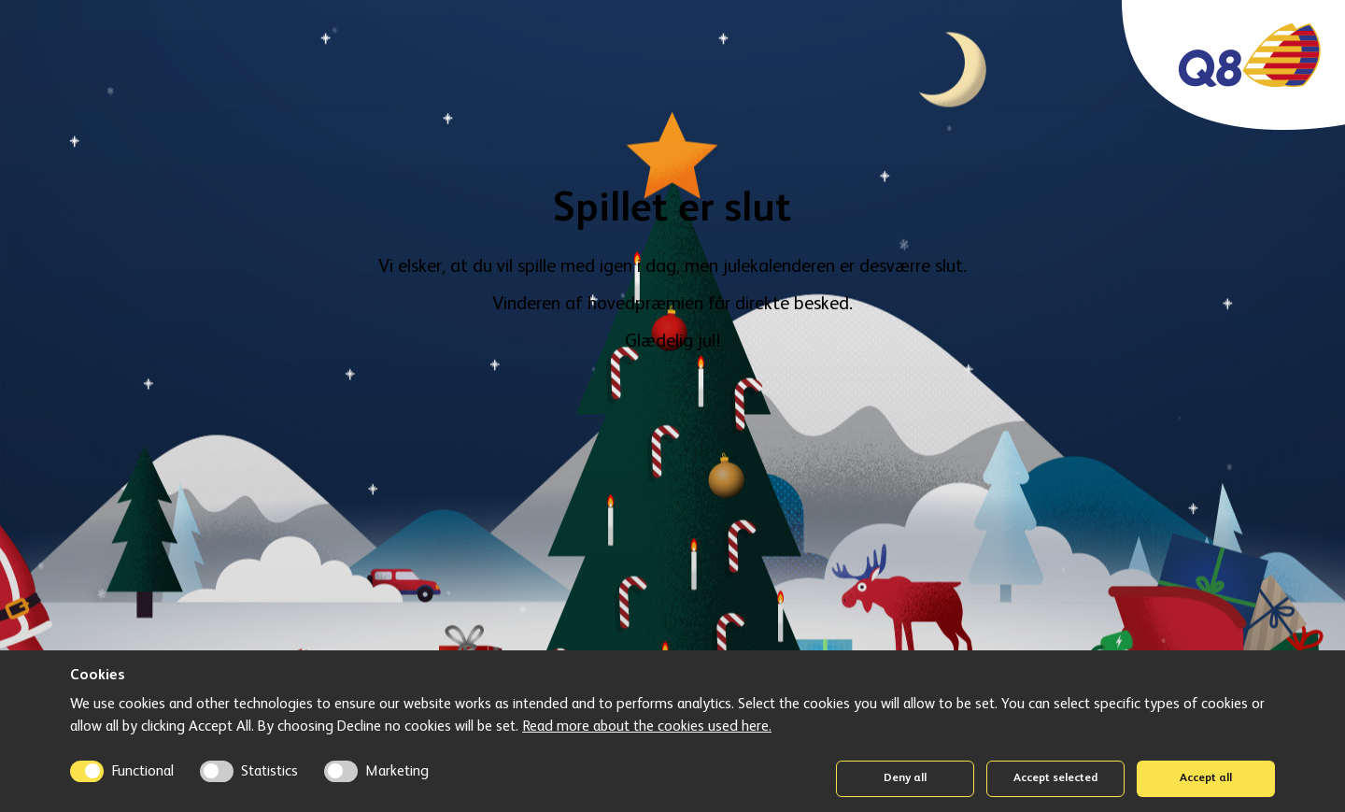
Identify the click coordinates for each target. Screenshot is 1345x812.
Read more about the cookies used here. (647, 726)
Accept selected (1055, 778)
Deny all (905, 778)
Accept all (1206, 778)
